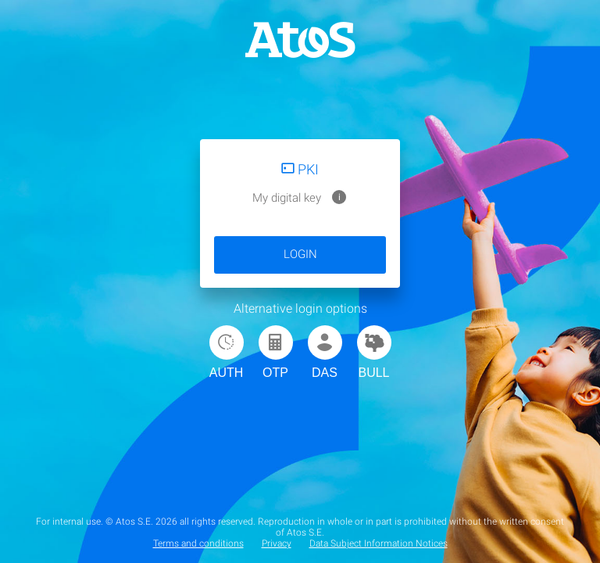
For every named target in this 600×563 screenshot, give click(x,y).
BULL (374, 352)
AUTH (226, 352)
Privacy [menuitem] (276, 543)
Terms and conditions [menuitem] (198, 543)
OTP (276, 352)
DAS (325, 352)
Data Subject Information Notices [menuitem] (378, 543)
